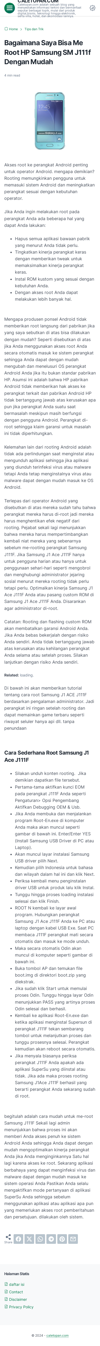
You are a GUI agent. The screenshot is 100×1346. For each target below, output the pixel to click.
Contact (13, 1292)
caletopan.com (57, 1335)
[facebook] (18, 1239)
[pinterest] (62, 1239)
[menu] (9, 8)
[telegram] (51, 1239)
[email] (73, 1239)
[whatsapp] (40, 1239)
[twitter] (29, 1239)
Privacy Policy (19, 1307)
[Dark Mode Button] (92, 8)
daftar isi (14, 1284)
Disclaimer (15, 1299)
